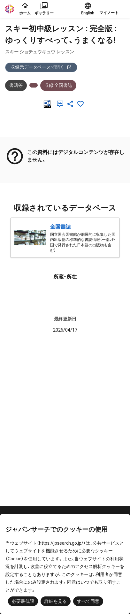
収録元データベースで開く (41, 67)
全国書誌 (60, 227)
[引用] (61, 104)
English (87, 8)
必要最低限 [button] (23, 601)
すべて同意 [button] (88, 601)
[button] (112, 9)
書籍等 (16, 85)
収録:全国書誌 (58, 85)
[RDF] (48, 104)
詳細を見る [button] (55, 601)
